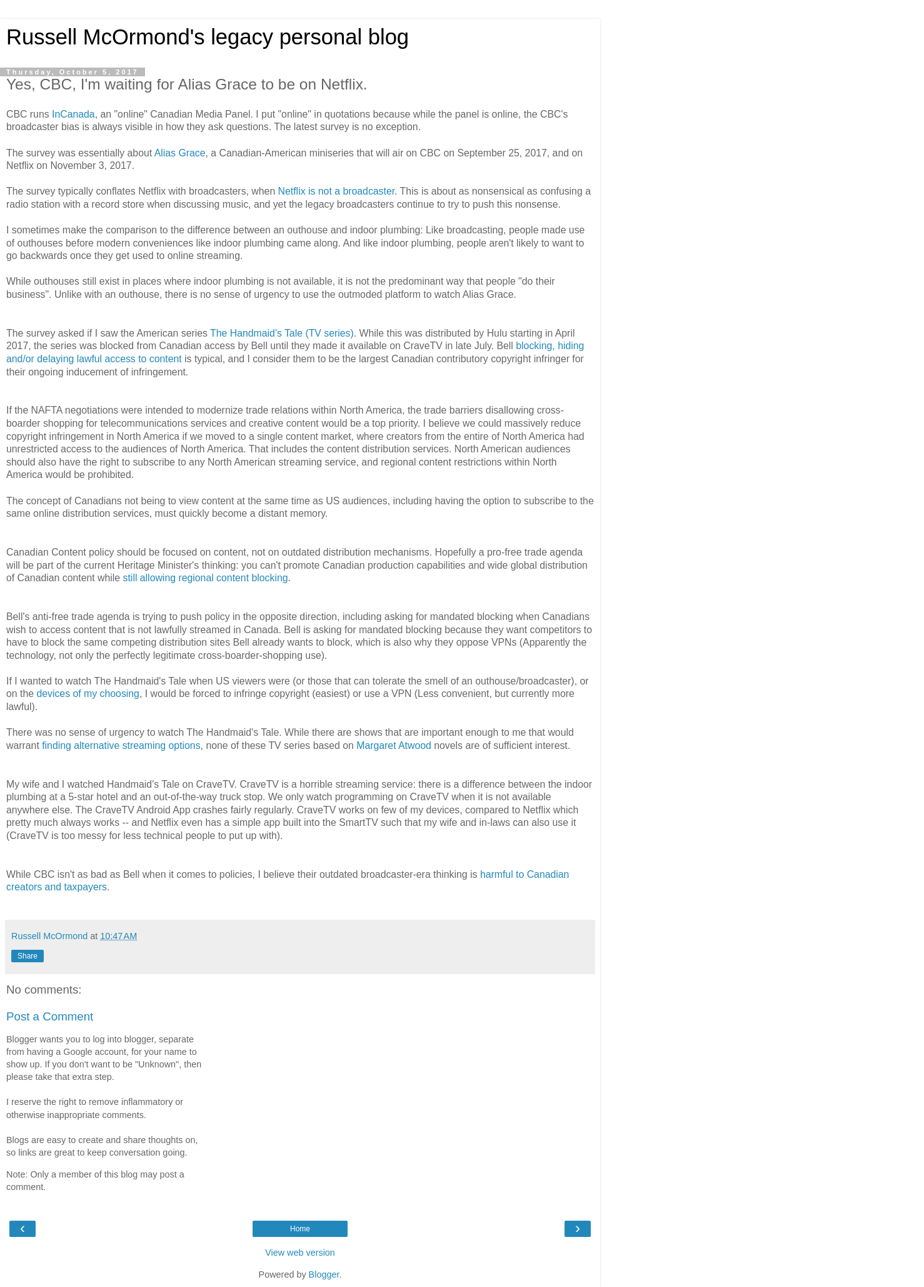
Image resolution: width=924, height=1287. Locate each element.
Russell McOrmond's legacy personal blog (207, 37)
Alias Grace (180, 153)
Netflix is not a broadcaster (336, 191)
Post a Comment (49, 1016)
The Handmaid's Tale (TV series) (282, 333)
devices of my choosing (87, 693)
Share (28, 956)
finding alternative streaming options (121, 745)
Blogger (324, 1274)
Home (300, 1228)
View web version (300, 1253)
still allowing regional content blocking (205, 577)
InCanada (73, 114)
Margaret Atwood (393, 745)
